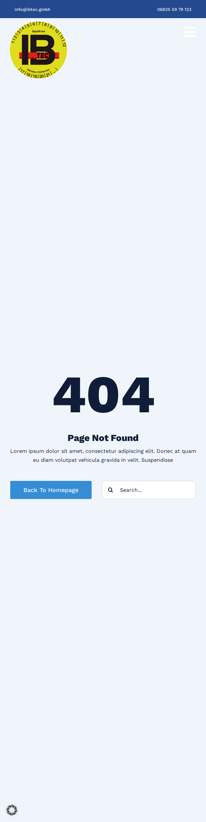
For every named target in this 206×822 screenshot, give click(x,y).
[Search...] (149, 490)
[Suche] (111, 490)
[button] (12, 810)
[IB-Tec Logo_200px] (38, 24)
